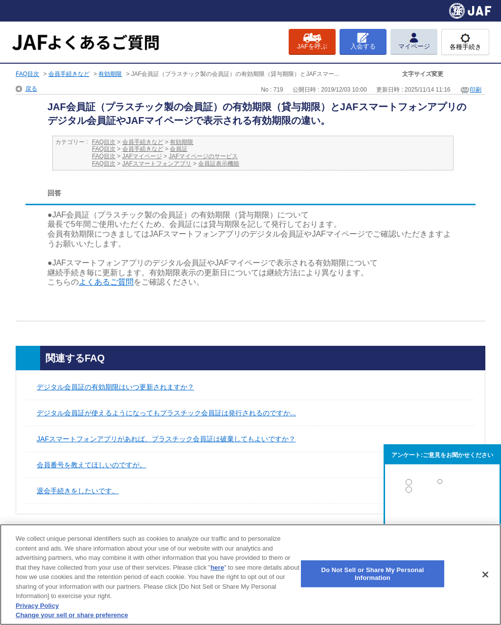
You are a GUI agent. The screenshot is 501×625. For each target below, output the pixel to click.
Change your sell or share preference (72, 615)
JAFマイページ (142, 156)
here (217, 567)
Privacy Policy (37, 605)
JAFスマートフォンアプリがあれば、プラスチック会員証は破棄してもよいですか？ (166, 439)
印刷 (475, 89)
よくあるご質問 (106, 282)
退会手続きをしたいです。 (78, 491)
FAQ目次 (27, 74)
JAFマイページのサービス (203, 156)
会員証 (178, 148)
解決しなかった (442, 516)
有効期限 (110, 74)
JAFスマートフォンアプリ (156, 163)
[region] (250, 574)
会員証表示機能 (218, 163)
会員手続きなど (69, 74)
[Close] (485, 574)
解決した (442, 484)
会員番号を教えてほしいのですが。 (91, 465)
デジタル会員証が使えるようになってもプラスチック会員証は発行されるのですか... (166, 413)
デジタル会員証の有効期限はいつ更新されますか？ (115, 387)
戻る (31, 88)
